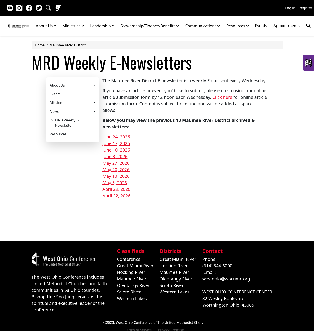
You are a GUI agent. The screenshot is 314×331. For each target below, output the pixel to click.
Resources (237, 25)
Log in (290, 7)
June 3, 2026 (114, 156)
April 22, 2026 (116, 196)
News (54, 111)
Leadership (102, 25)
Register (305, 7)
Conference (128, 259)
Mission (56, 102)
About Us (46, 25)
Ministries (73, 25)
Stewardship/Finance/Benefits (150, 25)
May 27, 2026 (116, 163)
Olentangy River (133, 285)
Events (261, 25)
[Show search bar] (308, 26)
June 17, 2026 (116, 143)
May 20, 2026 (116, 169)
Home (18, 25)
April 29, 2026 (116, 189)
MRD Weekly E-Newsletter (67, 123)
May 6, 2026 (114, 183)
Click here (222, 97)
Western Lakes (132, 298)
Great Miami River (135, 266)
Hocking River (131, 272)
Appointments (286, 25)
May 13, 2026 (116, 176)
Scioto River (129, 292)
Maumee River (131, 279)
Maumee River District (67, 45)
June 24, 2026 (116, 137)
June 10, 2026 (116, 150)
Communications (202, 25)
